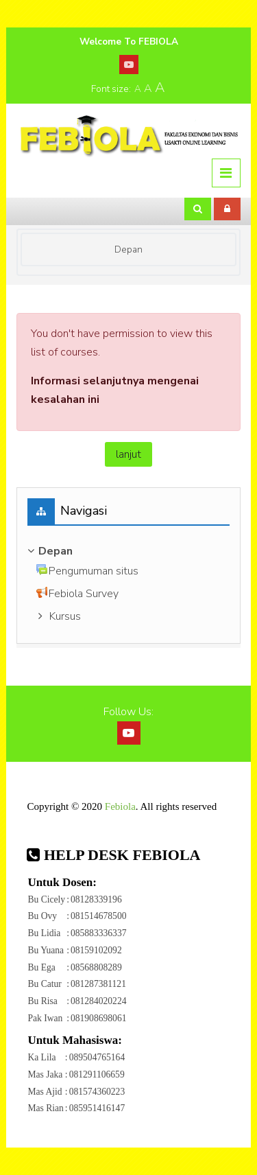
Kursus (65, 616)
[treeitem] (128, 551)
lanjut (128, 454)
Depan (128, 249)
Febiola (120, 806)
